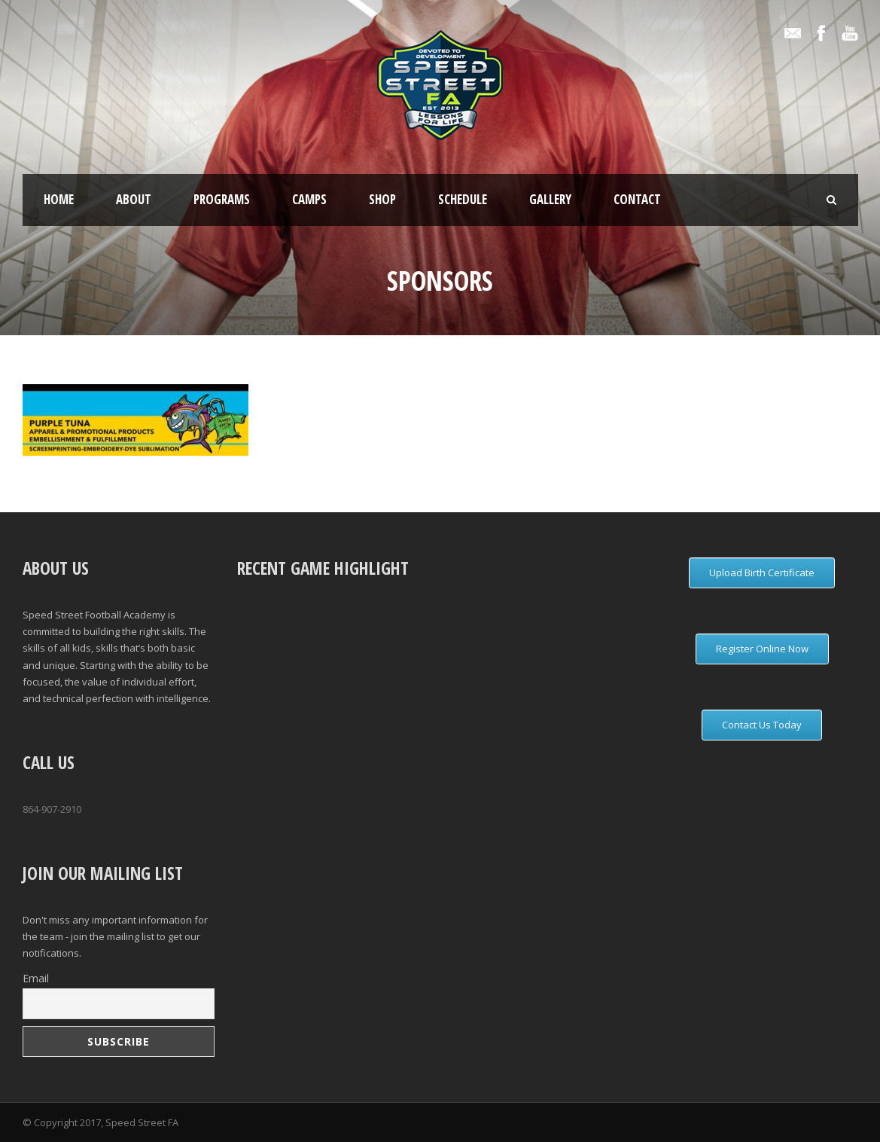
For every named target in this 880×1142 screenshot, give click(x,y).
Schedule (462, 199)
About (133, 199)
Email (36, 978)
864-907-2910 (52, 809)
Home (59, 199)
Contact (637, 199)
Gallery (550, 199)
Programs (221, 199)
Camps (309, 199)
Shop (382, 199)
